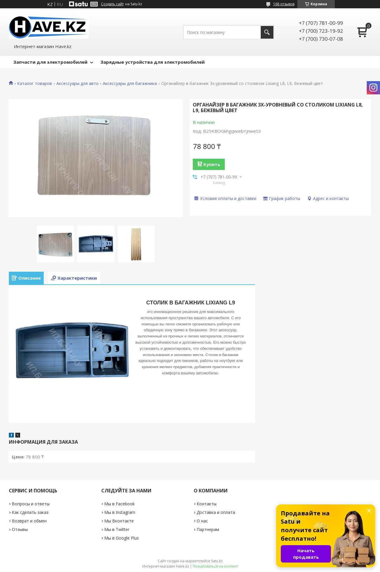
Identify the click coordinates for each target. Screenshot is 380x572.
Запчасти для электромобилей (50, 62)
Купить (211, 164)
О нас (202, 521)
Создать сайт (112, 4)
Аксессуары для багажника (130, 83)
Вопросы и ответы (31, 504)
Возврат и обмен (29, 521)
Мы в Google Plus (121, 538)
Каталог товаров (34, 83)
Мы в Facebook (119, 504)
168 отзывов (283, 3)
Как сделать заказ (30, 512)
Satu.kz (217, 560)
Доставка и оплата (216, 512)
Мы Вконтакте (119, 521)
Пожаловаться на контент (215, 566)
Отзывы (20, 529)
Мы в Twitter (116, 529)
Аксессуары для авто (77, 83)
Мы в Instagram (119, 512)
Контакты (206, 504)
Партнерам (208, 529)
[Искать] (267, 32)
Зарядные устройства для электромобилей (152, 62)
